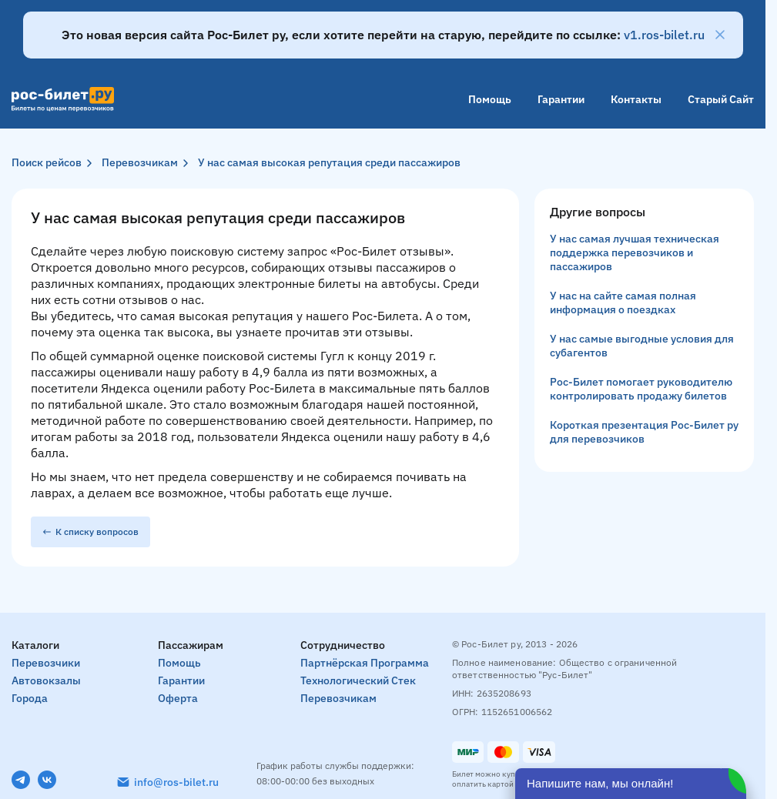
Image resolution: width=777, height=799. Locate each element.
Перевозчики (46, 663)
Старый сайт (721, 99)
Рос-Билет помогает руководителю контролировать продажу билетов (641, 389)
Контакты (636, 99)
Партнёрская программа (364, 663)
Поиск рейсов (47, 162)
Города (30, 698)
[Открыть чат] (630, 783)
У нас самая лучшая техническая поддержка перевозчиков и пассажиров (634, 252)
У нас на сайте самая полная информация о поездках (623, 302)
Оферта (178, 698)
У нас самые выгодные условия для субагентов (642, 345)
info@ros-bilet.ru (176, 782)
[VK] (47, 780)
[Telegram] (21, 780)
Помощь (489, 99)
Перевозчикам (140, 162)
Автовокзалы (46, 680)
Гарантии (561, 99)
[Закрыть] (720, 34)
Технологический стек (358, 680)
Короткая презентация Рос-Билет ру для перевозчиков (644, 432)
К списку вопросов (90, 531)
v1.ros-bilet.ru (664, 34)
